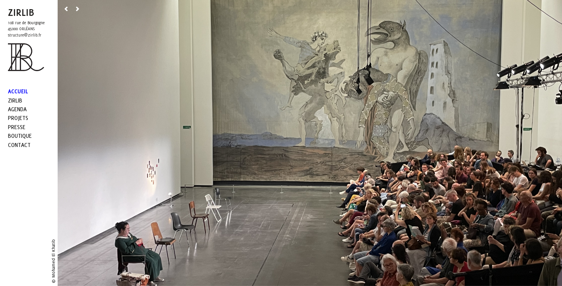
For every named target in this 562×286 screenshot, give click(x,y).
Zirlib (15, 100)
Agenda (17, 109)
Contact (19, 145)
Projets (18, 118)
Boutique (20, 135)
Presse (16, 127)
